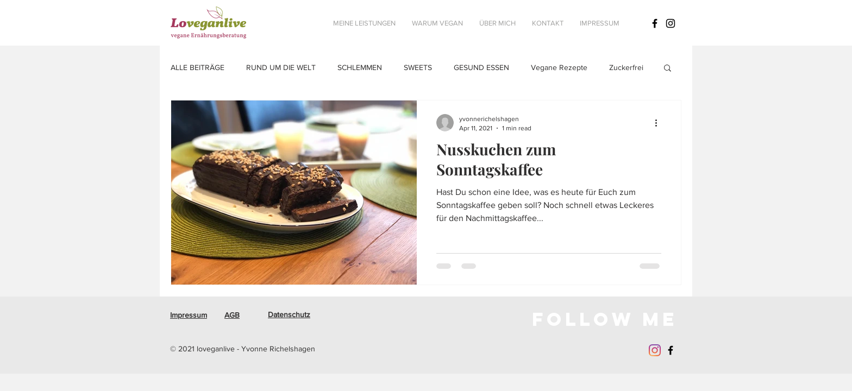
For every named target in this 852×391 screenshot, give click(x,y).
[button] (667, 68)
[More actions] (659, 122)
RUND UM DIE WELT (281, 67)
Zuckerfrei (626, 67)
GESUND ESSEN (481, 67)
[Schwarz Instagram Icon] (670, 23)
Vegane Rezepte (559, 67)
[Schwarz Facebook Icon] (655, 23)
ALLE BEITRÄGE (197, 67)
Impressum (188, 315)
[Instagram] (655, 350)
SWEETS (418, 67)
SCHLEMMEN (359, 67)
